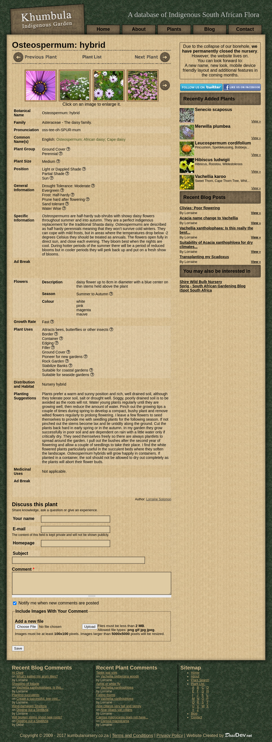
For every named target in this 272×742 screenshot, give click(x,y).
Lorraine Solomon (158, 499)
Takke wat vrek (106, 677)
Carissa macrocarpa (115, 725)
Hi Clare (17, 677)
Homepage (24, 543)
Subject (20, 553)
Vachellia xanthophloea (117, 691)
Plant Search (200, 684)
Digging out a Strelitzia (32, 714)
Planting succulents (25, 699)
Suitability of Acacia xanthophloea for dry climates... (216, 244)
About (139, 29)
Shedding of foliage (25, 688)
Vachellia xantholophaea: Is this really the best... (216, 230)
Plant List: (198, 688)
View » (256, 213)
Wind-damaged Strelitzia (29, 710)
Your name (24, 518)
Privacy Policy (169, 739)
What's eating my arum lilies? (37, 680)
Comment (23, 569)
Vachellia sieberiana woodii (120, 680)
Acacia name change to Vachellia (209, 218)
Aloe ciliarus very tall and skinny (118, 710)
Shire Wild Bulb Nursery (201, 282)
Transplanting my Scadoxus (204, 257)
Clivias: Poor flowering (200, 208)
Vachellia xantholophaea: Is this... (40, 691)
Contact (245, 29)
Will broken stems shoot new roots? (37, 721)
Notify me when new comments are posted (58, 607)
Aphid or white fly (108, 688)
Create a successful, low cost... (38, 703)
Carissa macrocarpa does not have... (122, 721)
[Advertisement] (104, 267)
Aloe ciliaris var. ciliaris (116, 714)
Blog (209, 29)
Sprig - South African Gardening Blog (212, 286)
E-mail (19, 529)
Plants (174, 29)
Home (103, 29)
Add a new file (29, 625)
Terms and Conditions (132, 739)
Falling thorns (105, 699)
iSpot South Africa (196, 290)
